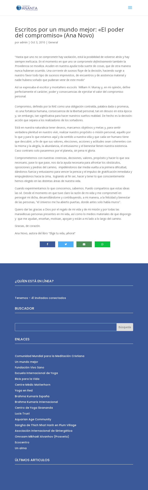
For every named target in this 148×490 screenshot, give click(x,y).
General (53, 42)
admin (24, 42)
